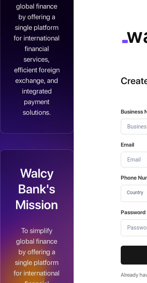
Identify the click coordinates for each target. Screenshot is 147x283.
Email (127, 145)
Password (133, 212)
